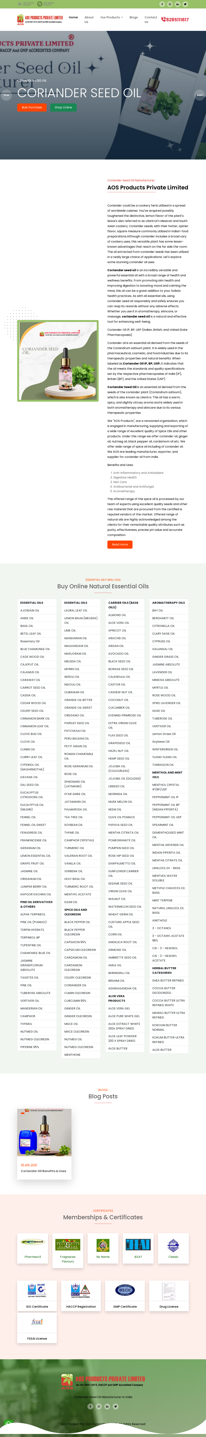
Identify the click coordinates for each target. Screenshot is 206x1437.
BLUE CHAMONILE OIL (35, 649)
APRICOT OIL (117, 630)
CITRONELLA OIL (163, 626)
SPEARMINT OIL (163, 825)
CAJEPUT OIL (29, 664)
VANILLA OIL (72, 863)
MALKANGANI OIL (76, 646)
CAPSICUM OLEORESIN (80, 950)
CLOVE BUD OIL (31, 734)
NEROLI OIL (71, 677)
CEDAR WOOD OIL (33, 703)
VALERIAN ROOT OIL (78, 856)
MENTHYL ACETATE (77, 894)
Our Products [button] (110, 17)
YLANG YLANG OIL (164, 757)
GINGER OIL (72, 1008)
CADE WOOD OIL (32, 657)
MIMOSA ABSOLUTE (166, 680)
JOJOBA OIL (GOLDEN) (124, 778)
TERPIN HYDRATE (32, 930)
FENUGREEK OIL (31, 832)
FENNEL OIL (28, 817)
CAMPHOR (27, 1016)
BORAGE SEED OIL (120, 669)
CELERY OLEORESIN (77, 977)
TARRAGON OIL (163, 765)
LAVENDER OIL (162, 672)
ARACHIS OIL (117, 638)
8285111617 (177, 20)
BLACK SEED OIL (119, 661)
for (119, 525)
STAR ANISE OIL (75, 794)
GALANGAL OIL (162, 649)
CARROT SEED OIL (32, 688)
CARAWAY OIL (30, 680)
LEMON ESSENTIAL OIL (35, 856)
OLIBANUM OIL (74, 692)
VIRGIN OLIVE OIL (120, 891)
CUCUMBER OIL (119, 708)
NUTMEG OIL (29, 1031)
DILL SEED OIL (29, 785)
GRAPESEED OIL (119, 743)
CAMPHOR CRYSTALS (79, 840)
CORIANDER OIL (75, 985)
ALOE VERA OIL (118, 623)
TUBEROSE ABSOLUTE (35, 993)
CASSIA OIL (28, 695)
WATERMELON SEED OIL (124, 907)
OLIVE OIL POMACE (121, 817)
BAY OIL (157, 610)
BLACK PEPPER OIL (77, 922)
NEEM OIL (114, 809)
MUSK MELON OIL (120, 802)
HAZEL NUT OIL (118, 751)
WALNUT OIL (117, 899)
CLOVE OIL (27, 742)
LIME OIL (70, 630)
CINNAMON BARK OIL (35, 718)
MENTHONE (72, 1055)
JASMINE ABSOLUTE (166, 664)
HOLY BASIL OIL (74, 879)
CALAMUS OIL (29, 672)
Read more (120, 544)
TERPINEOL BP (30, 937)
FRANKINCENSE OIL (33, 840)
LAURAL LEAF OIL (75, 610)
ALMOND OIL (117, 615)
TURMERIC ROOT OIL (78, 887)
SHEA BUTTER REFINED (168, 980)
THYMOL (26, 1024)
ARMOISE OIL (117, 950)
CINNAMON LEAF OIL (34, 726)
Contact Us (151, 19)
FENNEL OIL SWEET (33, 825)
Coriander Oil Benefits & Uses (43, 1171)
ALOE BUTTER (117, 1048)
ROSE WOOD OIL (164, 695)
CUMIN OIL (27, 749)
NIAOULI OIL (72, 684)
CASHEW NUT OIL (120, 692)
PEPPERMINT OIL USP (166, 817)
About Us (89, 19)
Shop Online (63, 107)
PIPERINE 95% (29, 1047)
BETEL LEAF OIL (30, 634)
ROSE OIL (70, 774)
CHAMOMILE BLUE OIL (35, 953)
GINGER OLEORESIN (78, 1016)
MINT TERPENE (162, 900)
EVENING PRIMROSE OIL (124, 715)
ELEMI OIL (70, 902)
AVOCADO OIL (118, 654)
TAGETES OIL (29, 977)
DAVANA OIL (29, 777)
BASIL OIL (26, 626)
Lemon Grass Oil (164, 734)
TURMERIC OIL (74, 848)
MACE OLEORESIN (76, 1031)
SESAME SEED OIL (120, 883)
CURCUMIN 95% (75, 1001)
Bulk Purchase (32, 107)
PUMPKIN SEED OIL (121, 848)
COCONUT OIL (118, 700)
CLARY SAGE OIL (163, 634)
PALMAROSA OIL (75, 809)
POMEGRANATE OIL (122, 840)
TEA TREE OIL (73, 817)
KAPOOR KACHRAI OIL (35, 894)
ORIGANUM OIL (30, 879)
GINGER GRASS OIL (165, 657)
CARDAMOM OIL (75, 957)
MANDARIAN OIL (75, 638)
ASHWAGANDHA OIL (122, 988)
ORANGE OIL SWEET (78, 708)
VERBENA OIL (73, 871)
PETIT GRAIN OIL (75, 746)
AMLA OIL (114, 965)
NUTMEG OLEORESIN (34, 1039)
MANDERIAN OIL (31, 1008)
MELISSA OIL (72, 661)
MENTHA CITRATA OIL (123, 832)
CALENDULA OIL (119, 677)
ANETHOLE (159, 920)
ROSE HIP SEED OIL (121, 856)
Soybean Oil (160, 742)
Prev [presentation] (6, 95)
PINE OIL (26, 985)
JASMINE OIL (29, 871)
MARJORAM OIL (75, 654)
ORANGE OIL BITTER (78, 700)
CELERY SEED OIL (32, 711)
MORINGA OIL (117, 794)
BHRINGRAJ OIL (119, 973)
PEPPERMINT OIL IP (165, 797)
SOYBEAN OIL (73, 825)
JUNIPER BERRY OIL (33, 887)
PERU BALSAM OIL (76, 738)
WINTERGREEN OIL (165, 749)
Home (73, 17)
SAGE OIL (158, 711)
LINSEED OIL (116, 786)
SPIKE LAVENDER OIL (166, 703)
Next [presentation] (200, 95)
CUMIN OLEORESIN (77, 993)
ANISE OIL (27, 618)
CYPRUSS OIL (161, 641)
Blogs (134, 17)
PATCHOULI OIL (75, 731)
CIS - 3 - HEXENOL (165, 948)
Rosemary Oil (29, 641)
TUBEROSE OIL (162, 718)
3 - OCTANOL (161, 928)
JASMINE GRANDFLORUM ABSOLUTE (31, 965)
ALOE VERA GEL (119, 1008)
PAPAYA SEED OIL (120, 825)
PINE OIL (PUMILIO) (33, 922)
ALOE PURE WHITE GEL (124, 1016)
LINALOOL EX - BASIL (166, 868)
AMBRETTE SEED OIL (122, 957)
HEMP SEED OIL (118, 758)
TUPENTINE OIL (30, 945)
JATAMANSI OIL (75, 802)
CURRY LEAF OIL (31, 757)
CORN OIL (115, 934)
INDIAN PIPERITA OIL (166, 853)
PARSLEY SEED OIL (76, 723)
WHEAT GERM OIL (120, 914)
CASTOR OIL (116, 684)
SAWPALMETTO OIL (121, 863)
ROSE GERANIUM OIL (78, 766)
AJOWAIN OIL (29, 610)
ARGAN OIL (116, 646)
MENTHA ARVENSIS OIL (168, 845)
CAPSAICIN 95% (75, 942)
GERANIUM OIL (30, 848)
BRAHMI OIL (116, 981)
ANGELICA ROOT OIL (122, 942)
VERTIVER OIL (29, 1001)
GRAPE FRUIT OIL (32, 863)
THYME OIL (71, 832)
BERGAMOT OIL (163, 618)
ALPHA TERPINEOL (32, 914)
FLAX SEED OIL (118, 735)
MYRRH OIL (71, 669)
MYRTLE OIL (160, 688)
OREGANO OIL (74, 715)
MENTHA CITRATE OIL (167, 860)
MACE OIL (71, 1024)
